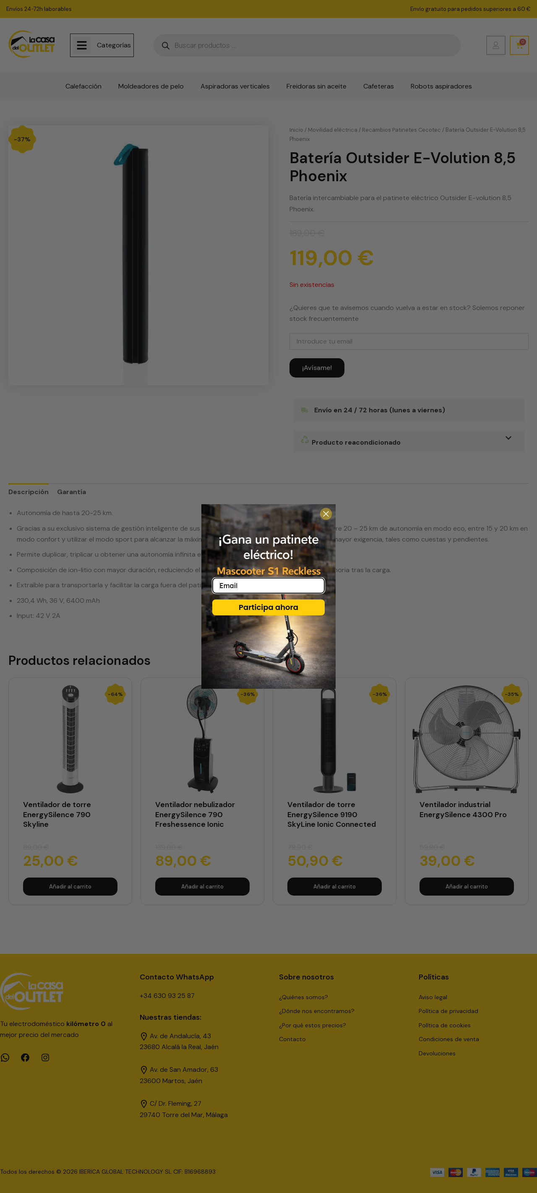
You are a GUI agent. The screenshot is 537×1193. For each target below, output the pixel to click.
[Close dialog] (326, 514)
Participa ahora (268, 607)
